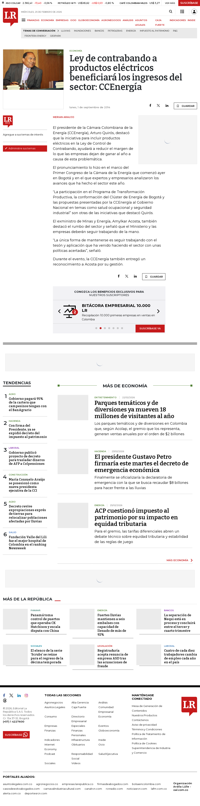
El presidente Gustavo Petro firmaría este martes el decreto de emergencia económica (141, 463)
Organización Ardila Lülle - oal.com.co (182, 786)
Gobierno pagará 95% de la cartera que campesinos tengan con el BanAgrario (28, 404)
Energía (131, 31)
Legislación (104, 646)
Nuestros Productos (144, 715)
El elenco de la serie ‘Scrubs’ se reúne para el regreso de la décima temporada (47, 656)
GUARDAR (185, 105)
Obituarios (78, 744)
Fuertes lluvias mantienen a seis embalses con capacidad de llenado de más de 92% (111, 624)
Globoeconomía (108, 730)
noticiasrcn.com (137, 788)
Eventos (103, 725)
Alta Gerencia (80, 702)
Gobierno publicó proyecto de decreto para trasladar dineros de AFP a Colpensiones (27, 458)
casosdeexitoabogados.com (21, 788)
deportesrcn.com (36, 793)
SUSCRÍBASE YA (150, 328)
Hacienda (14, 421)
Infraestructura (80, 739)
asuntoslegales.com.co (17, 784)
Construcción (18, 474)
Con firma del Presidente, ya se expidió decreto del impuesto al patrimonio (28, 431)
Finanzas (50, 730)
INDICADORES (178, 20)
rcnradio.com (114, 788)
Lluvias (65, 31)
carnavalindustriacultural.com (62, 788)
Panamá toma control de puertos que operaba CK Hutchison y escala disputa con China (45, 623)
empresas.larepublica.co (77, 784)
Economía (104, 716)
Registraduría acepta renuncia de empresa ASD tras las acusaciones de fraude (112, 658)
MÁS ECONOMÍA (177, 560)
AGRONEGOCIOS (111, 20)
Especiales (78, 725)
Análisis (102, 702)
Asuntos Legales (55, 707)
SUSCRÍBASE (189, 3)
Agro (12, 394)
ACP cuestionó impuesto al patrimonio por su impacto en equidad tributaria (136, 517)
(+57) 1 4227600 (13, 721)
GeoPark (55, 36)
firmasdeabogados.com (112, 784)
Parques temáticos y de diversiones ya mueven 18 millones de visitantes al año (134, 409)
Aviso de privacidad (144, 724)
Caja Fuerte (78, 707)
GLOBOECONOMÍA (89, 20)
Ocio (101, 744)
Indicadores (52, 739)
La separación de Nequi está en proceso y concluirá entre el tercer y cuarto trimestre (179, 623)
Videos (75, 763)
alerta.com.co (12, 793)
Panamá (35, 610)
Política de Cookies (144, 743)
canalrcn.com (93, 788)
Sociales (36, 646)
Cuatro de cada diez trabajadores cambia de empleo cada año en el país (180, 656)
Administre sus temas (20, 148)
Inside (102, 739)
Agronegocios (54, 702)
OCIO (73, 20)
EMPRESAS (62, 20)
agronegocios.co (47, 784)
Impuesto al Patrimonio (154, 31)
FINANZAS (33, 20)
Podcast (50, 753)
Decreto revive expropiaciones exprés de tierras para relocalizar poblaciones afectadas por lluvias (28, 514)
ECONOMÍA (47, 20)
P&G (175, 31)
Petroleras (115, 31)
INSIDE (191, 20)
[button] (58, 311)
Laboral (14, 448)
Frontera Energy (35, 36)
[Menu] (24, 20)
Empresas (51, 725)
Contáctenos (140, 720)
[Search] (170, 12)
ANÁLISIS (128, 20)
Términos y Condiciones (147, 729)
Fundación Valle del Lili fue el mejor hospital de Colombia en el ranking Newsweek (28, 542)
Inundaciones (82, 31)
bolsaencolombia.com (146, 784)
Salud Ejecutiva (108, 753)
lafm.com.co (159, 788)
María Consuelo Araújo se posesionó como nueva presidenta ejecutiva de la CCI (27, 485)
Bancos (99, 31)
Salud (12, 532)
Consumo (51, 716)
